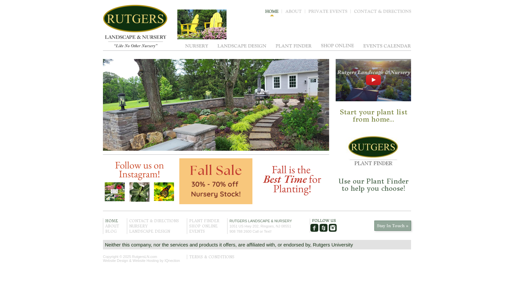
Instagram (333, 228)
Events (387, 46)
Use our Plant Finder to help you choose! (373, 184)
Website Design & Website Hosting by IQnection (141, 261)
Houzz (323, 228)
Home (273, 12)
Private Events (329, 12)
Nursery (196, 46)
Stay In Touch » (392, 225)
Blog (111, 231)
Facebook (314, 228)
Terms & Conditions (211, 257)
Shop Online (337, 46)
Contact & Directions (382, 12)
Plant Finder (294, 46)
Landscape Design (242, 46)
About (295, 12)
